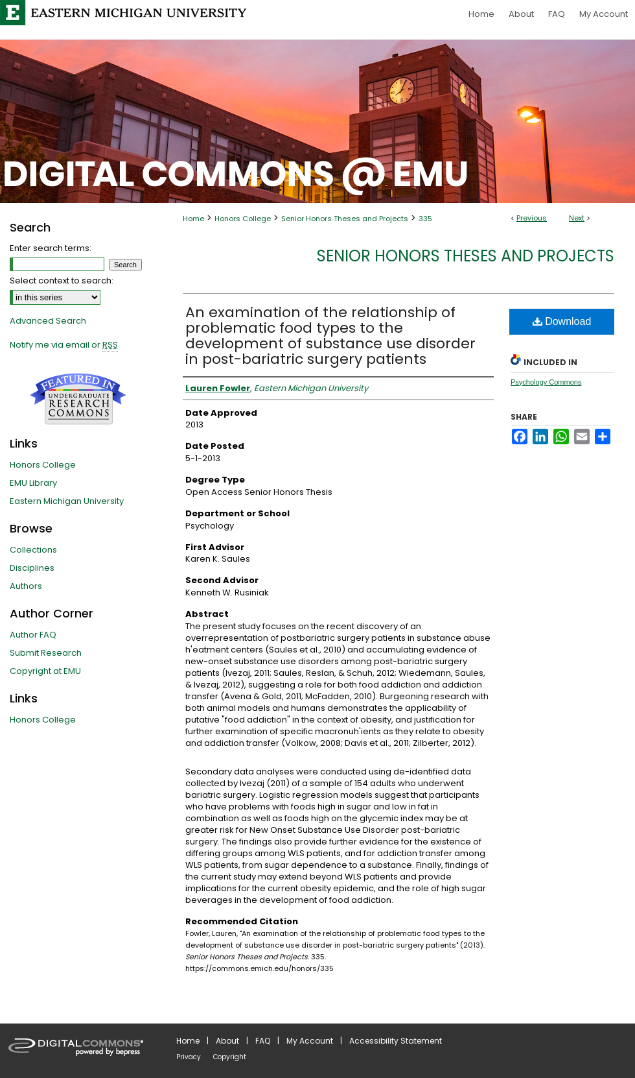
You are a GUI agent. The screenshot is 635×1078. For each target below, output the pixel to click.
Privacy (188, 1057)
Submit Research (46, 653)
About (227, 1040)
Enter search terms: (50, 248)
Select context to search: (61, 280)
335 (425, 218)
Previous (531, 218)
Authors (26, 586)
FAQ (262, 1040)
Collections (33, 550)
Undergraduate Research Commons (78, 398)
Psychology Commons (546, 382)
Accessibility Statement (395, 1040)
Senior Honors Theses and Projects (344, 218)
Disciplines (32, 568)
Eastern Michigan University (67, 501)
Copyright (229, 1057)
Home (193, 218)
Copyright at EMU (45, 671)
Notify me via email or (64, 345)
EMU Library (33, 483)
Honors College (242, 218)
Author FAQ (33, 635)
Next (576, 218)
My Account (309, 1040)
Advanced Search (48, 321)
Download (562, 321)
